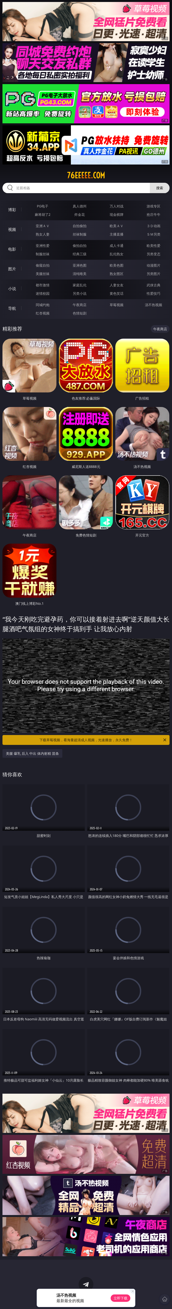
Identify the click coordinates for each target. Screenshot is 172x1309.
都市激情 (43, 285)
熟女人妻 (43, 234)
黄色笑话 (116, 293)
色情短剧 (79, 313)
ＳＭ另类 (153, 234)
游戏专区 (153, 206)
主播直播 (116, 234)
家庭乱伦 (79, 285)
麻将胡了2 (43, 214)
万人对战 (116, 206)
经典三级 (79, 254)
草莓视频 (116, 304)
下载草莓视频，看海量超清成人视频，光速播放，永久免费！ (103, 740)
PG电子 (42, 206)
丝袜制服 (79, 234)
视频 (12, 229)
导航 (12, 308)
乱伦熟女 (116, 254)
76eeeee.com (86, 175)
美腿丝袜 (43, 273)
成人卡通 (116, 245)
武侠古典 (153, 285)
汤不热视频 (153, 304)
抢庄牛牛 (153, 214)
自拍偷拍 (79, 225)
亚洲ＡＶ (43, 225)
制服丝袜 (43, 254)
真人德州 (79, 206)
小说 (12, 288)
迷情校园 (43, 293)
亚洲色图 (79, 265)
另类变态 (153, 254)
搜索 (159, 187)
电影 (12, 249)
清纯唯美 (79, 273)
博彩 (12, 209)
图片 (12, 269)
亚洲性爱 (43, 245)
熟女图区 (116, 273)
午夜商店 (79, 304)
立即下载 (120, 1298)
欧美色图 (116, 265)
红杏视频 (43, 313)
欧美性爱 (153, 245)
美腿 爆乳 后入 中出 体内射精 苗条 (32, 753)
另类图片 (153, 273)
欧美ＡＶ (116, 225)
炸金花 (79, 214)
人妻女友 (116, 285)
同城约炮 (43, 304)
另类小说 (79, 293)
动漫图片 (153, 265)
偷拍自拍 (79, 245)
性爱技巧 (153, 293)
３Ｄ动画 (153, 225)
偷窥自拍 (43, 265)
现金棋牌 (116, 214)
